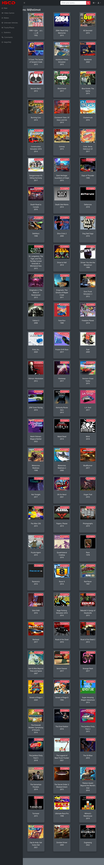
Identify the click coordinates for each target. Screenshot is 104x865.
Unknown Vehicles (10, 23)
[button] (94, 3)
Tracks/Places (8, 27)
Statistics (6, 32)
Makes (5, 18)
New (4, 8)
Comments (7, 37)
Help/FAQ (6, 42)
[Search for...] (73, 3)
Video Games (8, 13)
